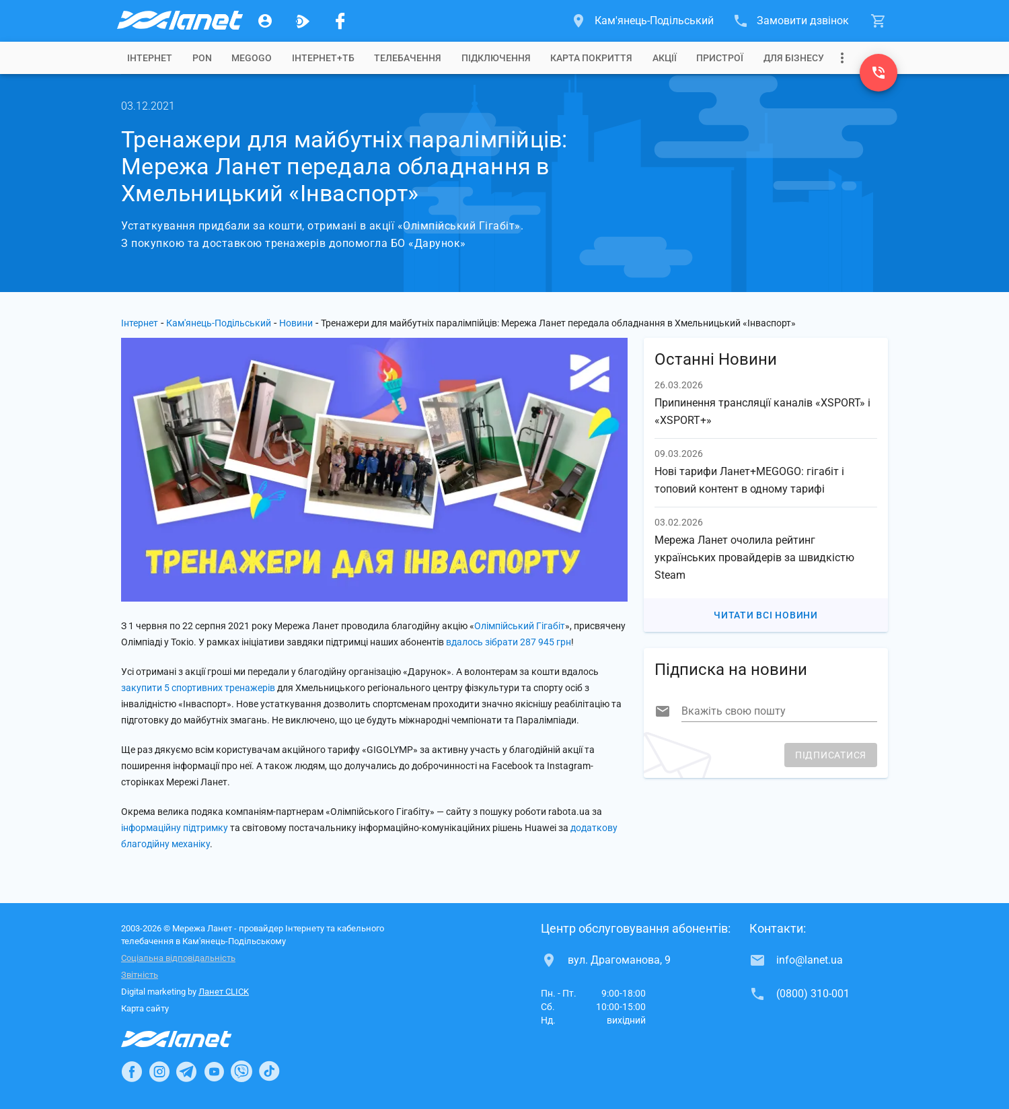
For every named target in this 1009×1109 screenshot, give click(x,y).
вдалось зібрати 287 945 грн (508, 642)
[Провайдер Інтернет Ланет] (192, 1039)
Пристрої (719, 57)
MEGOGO (251, 57)
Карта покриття (591, 57)
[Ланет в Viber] (241, 1071)
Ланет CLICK (223, 992)
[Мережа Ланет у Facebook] (340, 21)
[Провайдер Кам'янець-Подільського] (179, 21)
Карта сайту (145, 1008)
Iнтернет (149, 57)
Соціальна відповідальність (178, 958)
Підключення (496, 57)
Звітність (139, 975)
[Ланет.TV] (303, 21)
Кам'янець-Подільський (218, 323)
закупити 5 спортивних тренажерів (198, 687)
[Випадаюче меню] (842, 58)
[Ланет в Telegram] (186, 1071)
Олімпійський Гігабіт (519, 625)
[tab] (149, 58)
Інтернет (139, 323)
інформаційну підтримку (174, 827)
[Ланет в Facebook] (132, 1071)
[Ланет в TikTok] (269, 1071)
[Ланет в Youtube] (214, 1071)
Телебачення (407, 57)
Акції (664, 57)
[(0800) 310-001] (878, 73)
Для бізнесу (793, 57)
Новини (296, 323)
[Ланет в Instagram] (159, 1071)
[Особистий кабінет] (265, 21)
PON (202, 57)
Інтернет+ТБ (323, 57)
